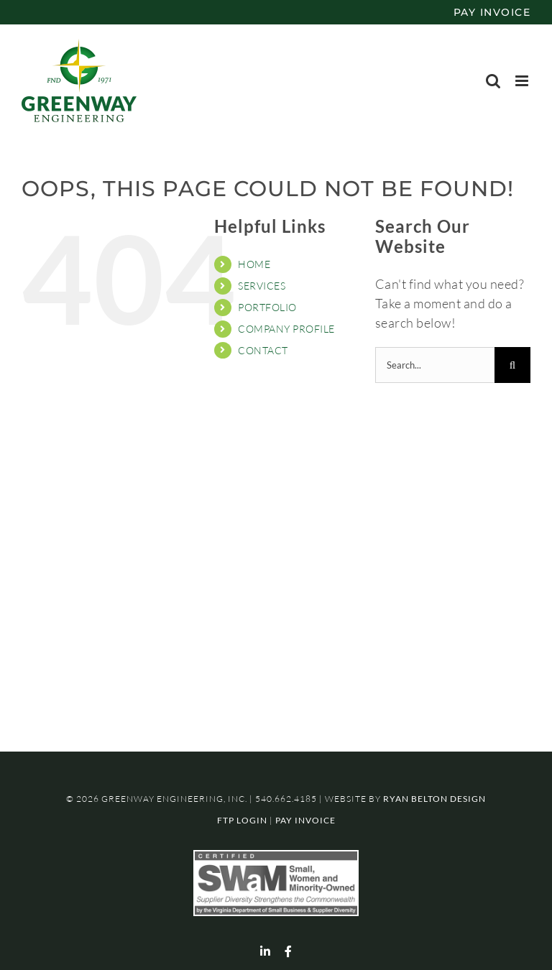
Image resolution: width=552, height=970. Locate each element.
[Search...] (434, 365)
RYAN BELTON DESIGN (434, 798)
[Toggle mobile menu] (523, 80)
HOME (254, 264)
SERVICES (261, 286)
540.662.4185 (286, 798)
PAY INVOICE (492, 12)
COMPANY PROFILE (286, 329)
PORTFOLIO (267, 307)
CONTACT (263, 350)
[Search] (512, 365)
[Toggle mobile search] (493, 80)
